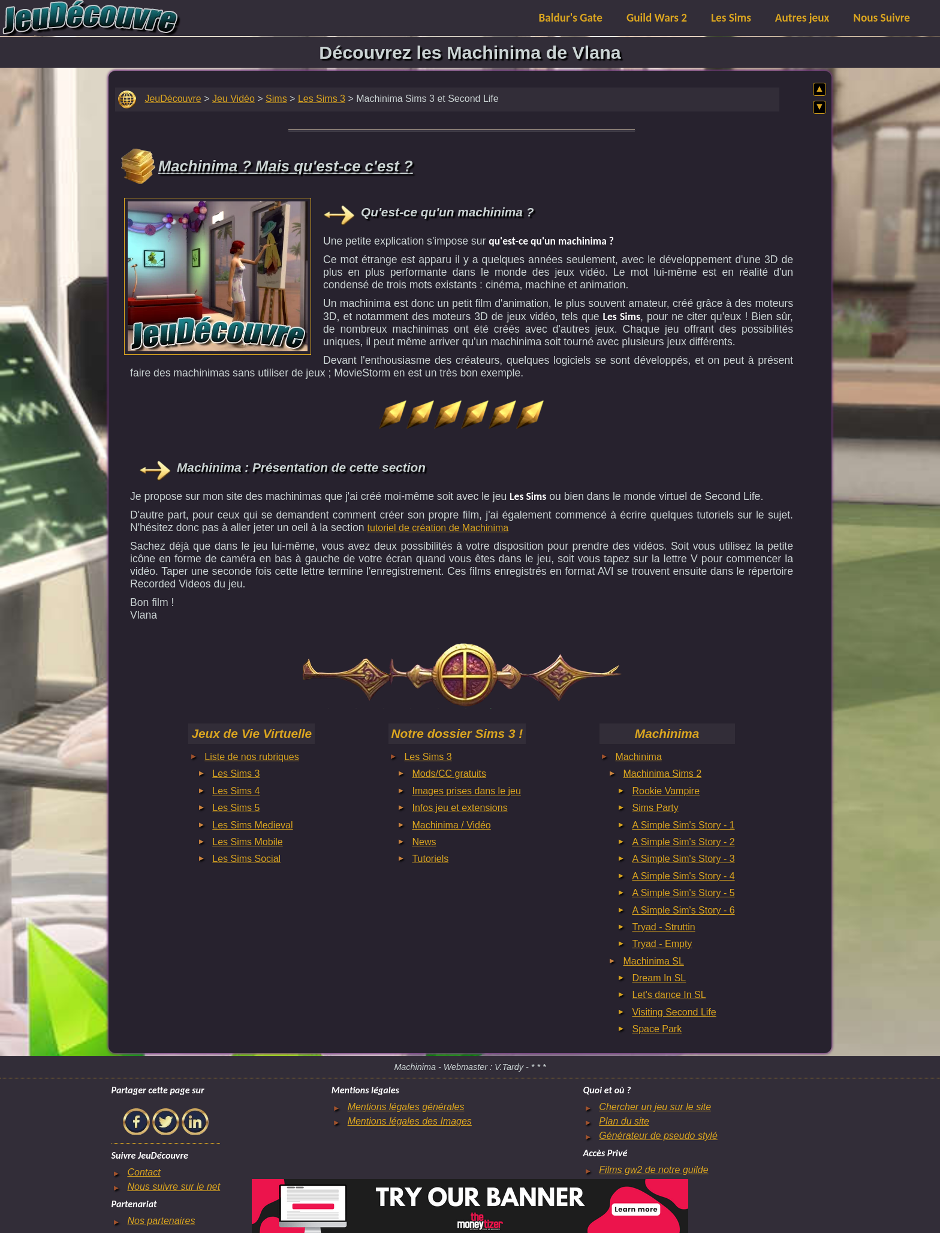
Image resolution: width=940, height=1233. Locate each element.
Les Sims (731, 18)
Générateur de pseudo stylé (658, 1135)
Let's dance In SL (669, 995)
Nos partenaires (161, 1221)
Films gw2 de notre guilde (653, 1170)
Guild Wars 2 (656, 18)
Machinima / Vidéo (451, 825)
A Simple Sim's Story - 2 (683, 842)
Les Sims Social (246, 859)
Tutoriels (430, 859)
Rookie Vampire (666, 791)
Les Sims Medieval (252, 825)
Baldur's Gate (570, 18)
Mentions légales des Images (410, 1121)
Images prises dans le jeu (466, 791)
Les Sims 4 (236, 791)
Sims (276, 99)
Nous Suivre (881, 18)
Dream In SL (659, 978)
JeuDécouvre (172, 99)
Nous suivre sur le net (173, 1186)
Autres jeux (802, 18)
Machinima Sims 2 (662, 773)
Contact (143, 1172)
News (424, 842)
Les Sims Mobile (247, 842)
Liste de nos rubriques (251, 757)
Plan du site (624, 1121)
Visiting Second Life (674, 1012)
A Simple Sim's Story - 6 (683, 910)
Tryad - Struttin (663, 927)
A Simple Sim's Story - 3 (683, 859)
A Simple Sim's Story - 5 (683, 893)
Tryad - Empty (662, 944)
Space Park (657, 1029)
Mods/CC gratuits (449, 773)
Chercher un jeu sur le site (655, 1107)
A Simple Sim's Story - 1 (683, 825)
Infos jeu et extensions (459, 808)
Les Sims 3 (321, 99)
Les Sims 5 (236, 808)
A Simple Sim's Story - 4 (683, 876)
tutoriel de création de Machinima (438, 528)
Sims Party (655, 808)
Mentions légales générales (406, 1107)
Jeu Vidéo (233, 99)
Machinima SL (653, 961)
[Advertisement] (218, 273)
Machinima (638, 757)
